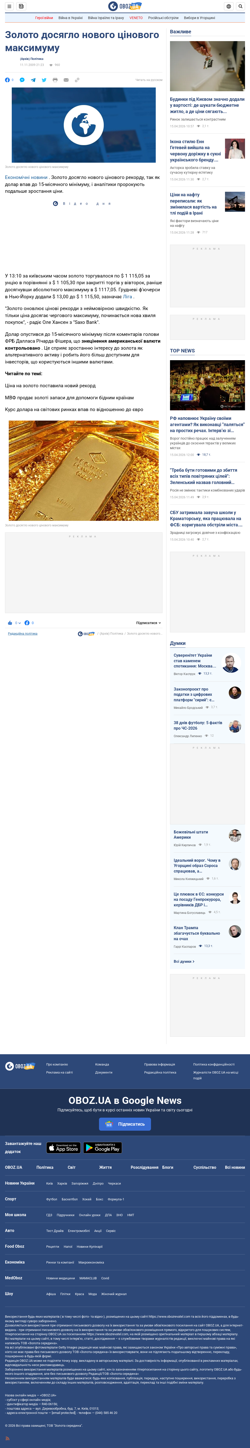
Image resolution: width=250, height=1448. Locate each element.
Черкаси (114, 1183)
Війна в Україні (70, 18)
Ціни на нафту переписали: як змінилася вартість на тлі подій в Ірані (193, 204)
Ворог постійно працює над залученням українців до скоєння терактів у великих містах (203, 443)
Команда (102, 1064)
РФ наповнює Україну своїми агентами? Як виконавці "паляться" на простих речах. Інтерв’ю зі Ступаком (207, 425)
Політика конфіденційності (213, 1064)
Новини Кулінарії (89, 1246)
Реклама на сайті (59, 1072)
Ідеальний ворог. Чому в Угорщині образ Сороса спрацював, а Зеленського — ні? (197, 866)
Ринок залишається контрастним (198, 119)
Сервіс (111, 1231)
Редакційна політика (23, 633)
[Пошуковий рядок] (240, 6)
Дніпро (98, 1183)
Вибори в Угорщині (199, 18)
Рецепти (52, 1246)
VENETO (136, 18)
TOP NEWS (182, 351)
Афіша (51, 1294)
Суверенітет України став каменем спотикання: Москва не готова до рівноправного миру (193, 661)
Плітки (65, 1294)
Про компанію (57, 1064)
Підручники (65, 1215)
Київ (49, 1183)
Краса (79, 1294)
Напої (68, 1246)
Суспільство (205, 1167)
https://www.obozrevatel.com (169, 1316)
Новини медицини (60, 1278)
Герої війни (44, 18)
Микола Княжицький (189, 879)
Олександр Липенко (188, 736)
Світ (72, 1167)
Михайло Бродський (188, 708)
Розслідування (144, 1167)
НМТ (130, 1215)
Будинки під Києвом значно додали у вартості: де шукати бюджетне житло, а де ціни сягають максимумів (207, 105)
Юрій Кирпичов (185, 845)
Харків (62, 1183)
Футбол (51, 1199)
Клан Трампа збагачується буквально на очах (197, 933)
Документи (103, 1072)
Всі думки (183, 961)
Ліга (127, 297)
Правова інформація (159, 1064)
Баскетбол (70, 1199)
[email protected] (63, 1413)
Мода (92, 1294)
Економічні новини (26, 177)
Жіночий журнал (114, 1294)
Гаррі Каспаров (185, 946)
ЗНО (119, 1215)
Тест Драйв (55, 1231)
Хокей (87, 1199)
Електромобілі (79, 1231)
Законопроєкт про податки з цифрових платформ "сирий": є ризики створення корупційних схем (193, 695)
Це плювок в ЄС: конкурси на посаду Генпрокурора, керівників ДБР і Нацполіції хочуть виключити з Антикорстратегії (199, 900)
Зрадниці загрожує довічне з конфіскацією (205, 533)
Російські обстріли (163, 18)
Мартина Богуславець (190, 913)
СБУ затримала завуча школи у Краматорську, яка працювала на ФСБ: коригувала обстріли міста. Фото (205, 519)
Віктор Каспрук (184, 674)
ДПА (108, 1215)
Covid (105, 1278)
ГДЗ (49, 1215)
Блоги (167, 1167)
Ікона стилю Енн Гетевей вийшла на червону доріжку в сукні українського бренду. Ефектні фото (195, 151)
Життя (105, 1167)
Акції (98, 1231)
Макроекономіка (91, 1262)
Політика (45, 1167)
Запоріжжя (80, 1183)
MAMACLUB (88, 1278)
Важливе (180, 32)
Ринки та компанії (60, 1262)
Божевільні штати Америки (191, 835)
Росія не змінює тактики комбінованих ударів (207, 490)
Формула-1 (116, 1199)
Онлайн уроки (89, 1215)
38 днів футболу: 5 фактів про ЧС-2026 (198, 725)
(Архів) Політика (31, 59)
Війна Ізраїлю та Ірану (106, 18)
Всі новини (235, 1167)
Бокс (99, 1199)
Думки (178, 643)
